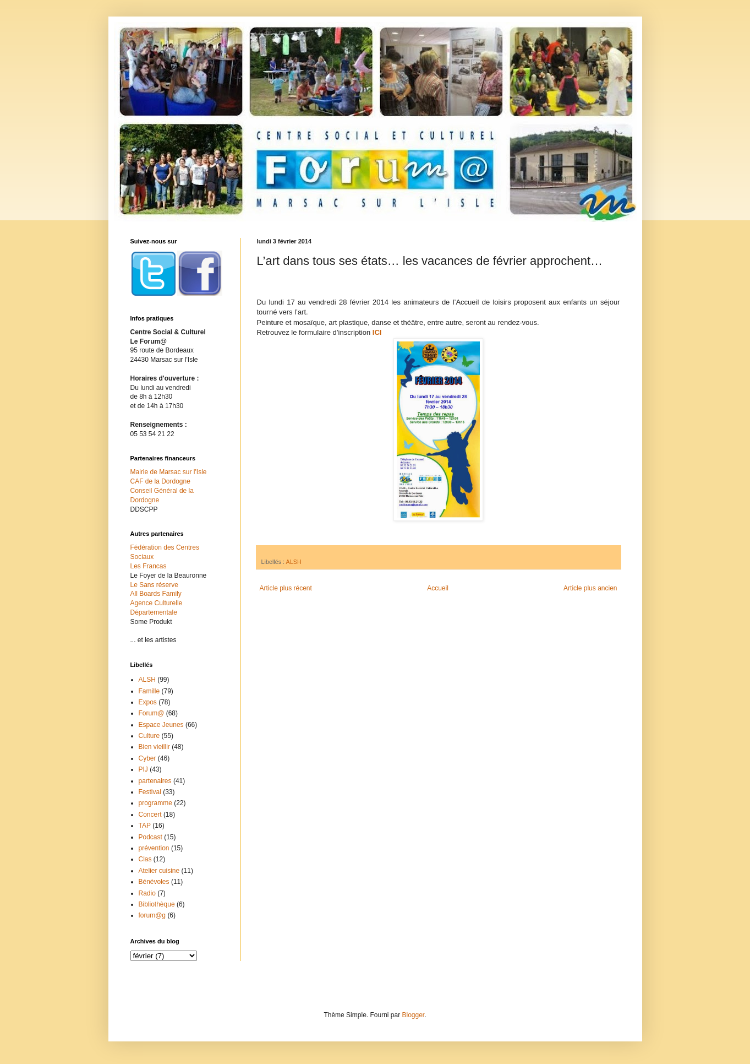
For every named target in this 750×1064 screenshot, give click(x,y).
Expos (148, 702)
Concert (150, 814)
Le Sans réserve (154, 585)
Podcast (150, 837)
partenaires (155, 781)
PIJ (143, 769)
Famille (149, 691)
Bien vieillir (154, 747)
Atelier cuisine (159, 871)
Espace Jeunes (161, 725)
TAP (145, 825)
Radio (147, 893)
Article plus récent (286, 588)
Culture (149, 736)
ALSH (294, 561)
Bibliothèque (157, 904)
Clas (145, 859)
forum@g (152, 915)
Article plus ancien (590, 588)
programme (155, 803)
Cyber (147, 758)
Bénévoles (154, 882)
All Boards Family (156, 594)
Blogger (413, 1015)
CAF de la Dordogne (160, 481)
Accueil (437, 588)
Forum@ (152, 713)
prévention (154, 848)
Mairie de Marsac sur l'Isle (168, 472)
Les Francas (148, 566)
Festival (150, 792)
